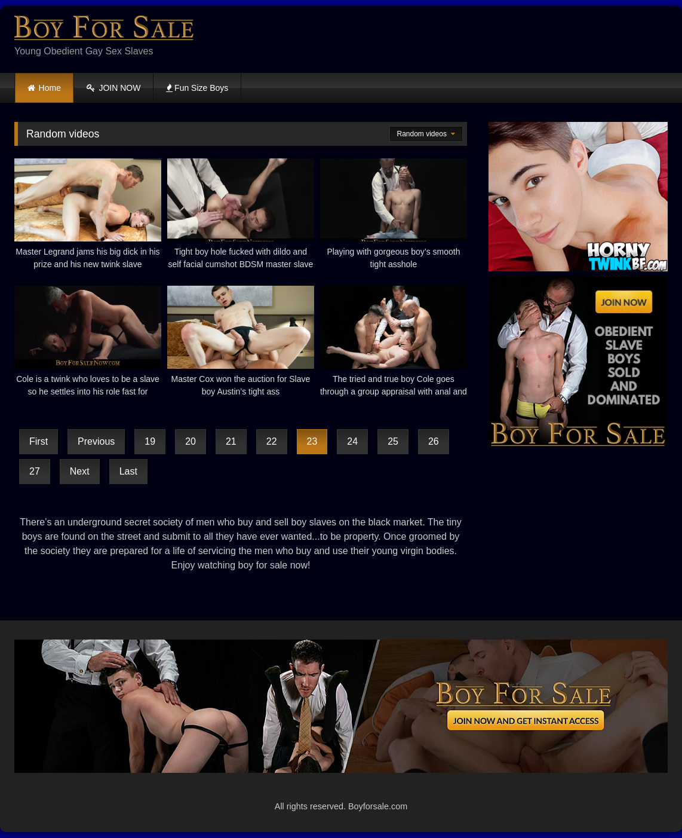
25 (393, 441)
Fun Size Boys (197, 88)
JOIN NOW (114, 88)
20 (190, 441)
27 (34, 471)
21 (231, 441)
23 (312, 441)
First (38, 441)
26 (433, 441)
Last (128, 471)
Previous (96, 441)
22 (271, 441)
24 (352, 441)
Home (50, 88)
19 (150, 441)
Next (80, 471)
